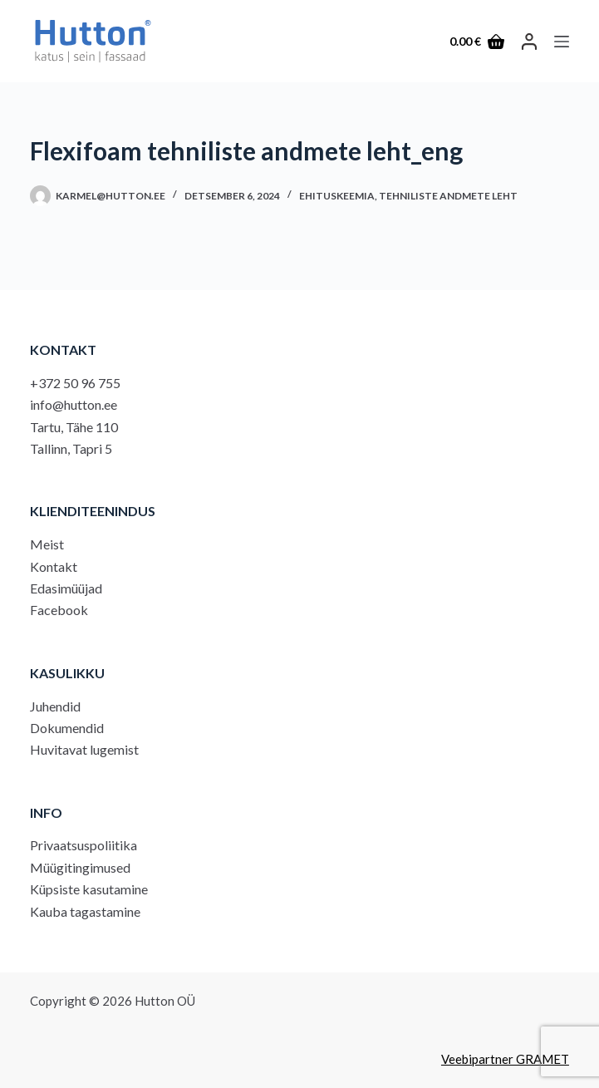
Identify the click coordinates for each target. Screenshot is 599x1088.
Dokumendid (67, 728)
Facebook (59, 610)
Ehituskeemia (337, 196)
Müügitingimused (80, 867)
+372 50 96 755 (75, 383)
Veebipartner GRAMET (505, 1058)
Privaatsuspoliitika (83, 845)
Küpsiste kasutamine (89, 889)
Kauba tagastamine (85, 911)
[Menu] (561, 41)
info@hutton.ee (73, 404)
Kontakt (53, 566)
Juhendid (55, 706)
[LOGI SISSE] (529, 41)
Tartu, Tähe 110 (74, 427)
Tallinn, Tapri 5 (71, 448)
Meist (47, 544)
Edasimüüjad (66, 588)
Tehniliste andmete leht (448, 196)
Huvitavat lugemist (84, 749)
